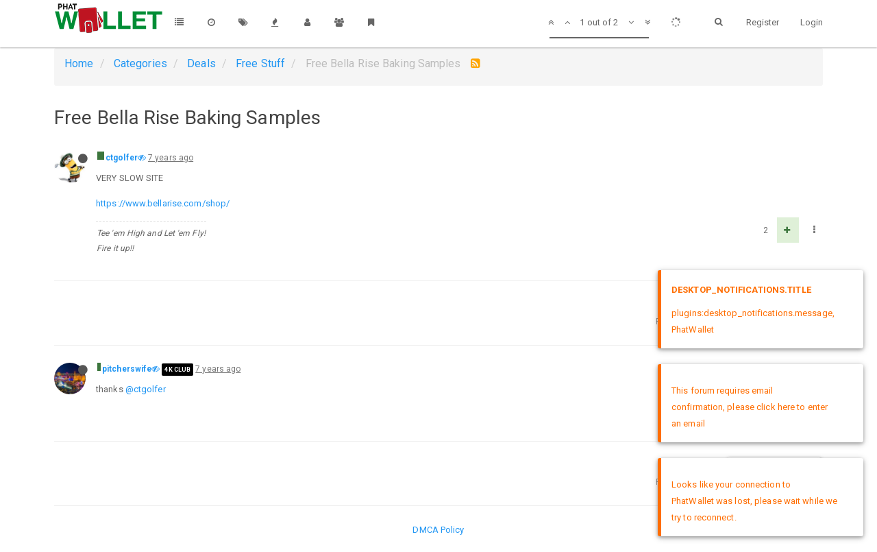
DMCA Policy (438, 530)
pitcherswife (126, 369)
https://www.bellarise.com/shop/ (163, 203)
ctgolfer (122, 158)
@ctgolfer (145, 389)
